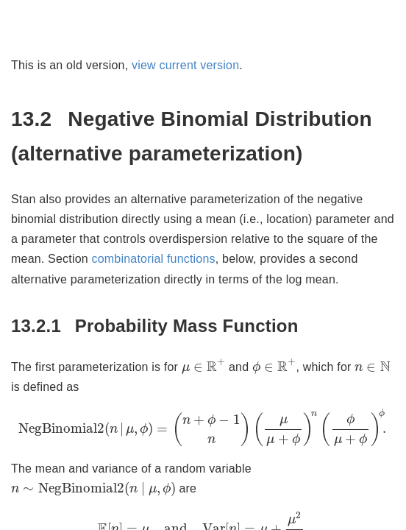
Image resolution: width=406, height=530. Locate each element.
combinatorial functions (154, 258)
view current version (185, 65)
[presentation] (204, 366)
